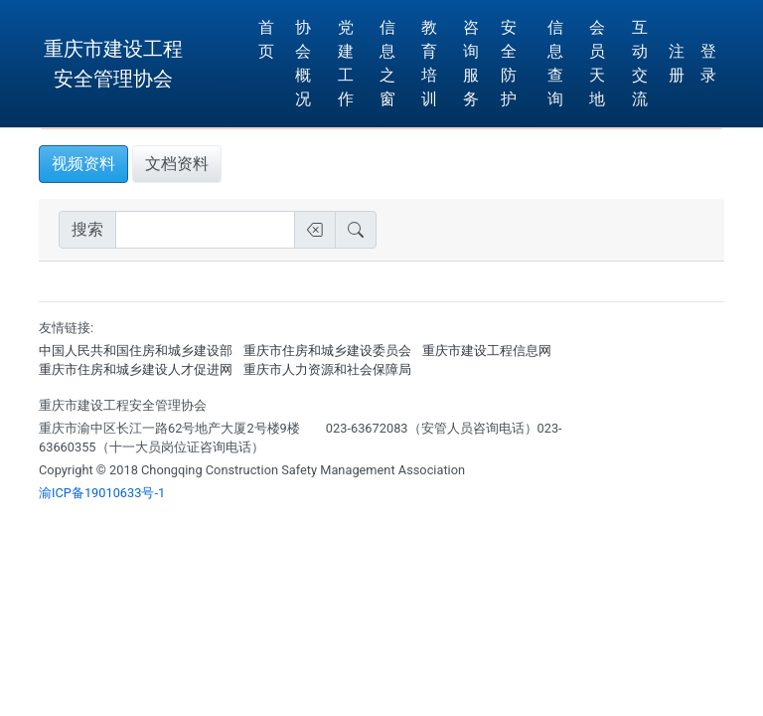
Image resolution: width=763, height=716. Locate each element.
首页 (266, 39)
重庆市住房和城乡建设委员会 (327, 350)
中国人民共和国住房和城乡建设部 (135, 350)
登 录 (708, 63)
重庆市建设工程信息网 (486, 350)
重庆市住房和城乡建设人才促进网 (135, 369)
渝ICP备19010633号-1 (102, 492)
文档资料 (177, 163)
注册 (677, 63)
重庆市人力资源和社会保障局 (327, 369)
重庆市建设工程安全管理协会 (113, 63)
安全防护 (509, 63)
